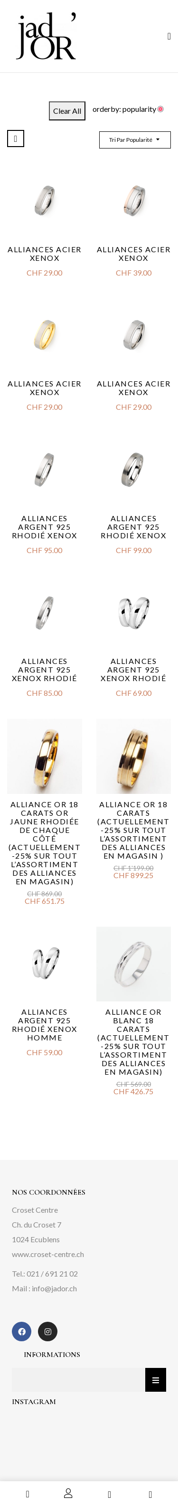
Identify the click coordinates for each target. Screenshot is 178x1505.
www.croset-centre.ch (48, 1253)
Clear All (67, 110)
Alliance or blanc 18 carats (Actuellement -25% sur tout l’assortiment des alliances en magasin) (133, 1041)
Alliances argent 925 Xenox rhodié (44, 669)
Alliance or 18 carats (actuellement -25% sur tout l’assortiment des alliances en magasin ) (133, 830)
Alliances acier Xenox (45, 253)
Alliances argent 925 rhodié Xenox (44, 527)
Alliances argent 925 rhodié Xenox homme (44, 1024)
